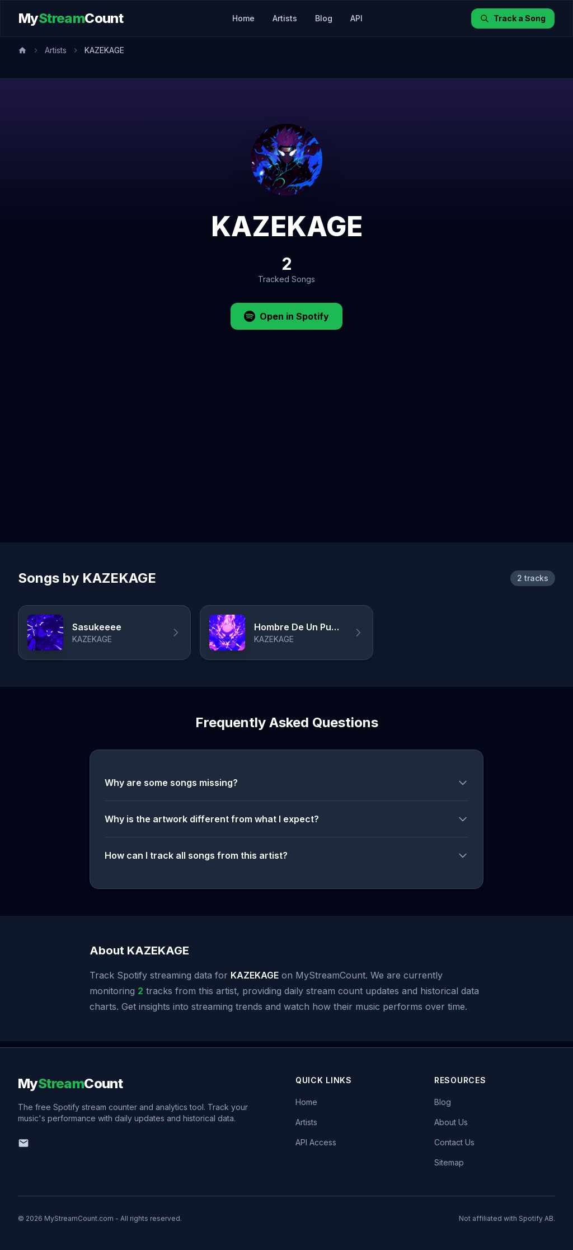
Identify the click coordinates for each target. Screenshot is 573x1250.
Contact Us (454, 1142)
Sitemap (449, 1162)
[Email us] (23, 1143)
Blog (323, 18)
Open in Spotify (286, 316)
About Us (451, 1122)
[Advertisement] (286, 458)
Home (243, 18)
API (356, 18)
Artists (285, 18)
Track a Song (513, 18)
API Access (315, 1142)
